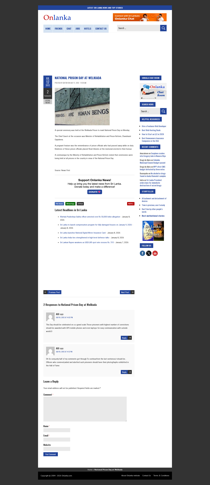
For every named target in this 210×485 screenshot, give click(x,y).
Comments (47, 95)
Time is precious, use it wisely (153, 205)
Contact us (101, 28)
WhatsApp (70, 204)
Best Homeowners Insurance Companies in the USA (153, 139)
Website (47, 444)
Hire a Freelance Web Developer (154, 126)
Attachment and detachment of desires (154, 199)
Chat (69, 28)
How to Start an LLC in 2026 (153, 134)
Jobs (78, 28)
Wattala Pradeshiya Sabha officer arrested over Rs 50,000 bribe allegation (90, 217)
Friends (58, 28)
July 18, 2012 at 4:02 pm (64, 317)
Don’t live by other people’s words (152, 210)
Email (46, 435)
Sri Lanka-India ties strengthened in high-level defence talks (84, 237)
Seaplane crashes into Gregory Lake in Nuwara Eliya (153, 154)
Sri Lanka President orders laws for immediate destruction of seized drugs (151, 183)
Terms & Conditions (161, 475)
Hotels (87, 28)
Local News (47, 101)
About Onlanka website (130, 475)
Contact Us (146, 475)
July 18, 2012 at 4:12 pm (64, 351)
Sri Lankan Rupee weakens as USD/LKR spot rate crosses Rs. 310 (87, 242)
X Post (80, 204)
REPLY (130, 204)
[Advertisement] (105, 54)
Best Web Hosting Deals (151, 130)
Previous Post (54, 292)
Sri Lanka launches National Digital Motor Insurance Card (83, 233)
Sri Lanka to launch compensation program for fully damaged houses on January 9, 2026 (96, 225)
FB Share (59, 204)
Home (48, 28)
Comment (48, 394)
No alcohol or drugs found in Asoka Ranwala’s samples (153, 174)
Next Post (125, 292)
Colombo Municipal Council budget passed (152, 161)
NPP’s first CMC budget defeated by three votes (152, 168)
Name (46, 426)
